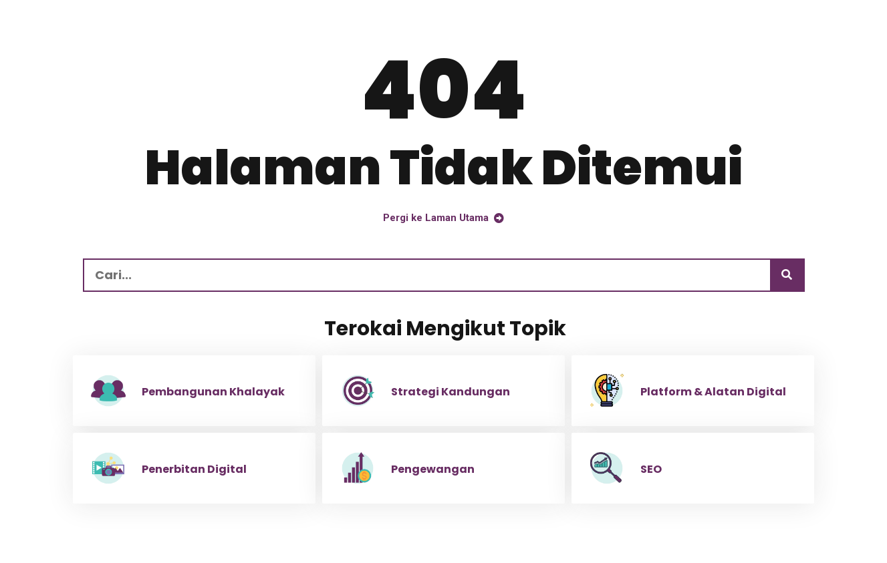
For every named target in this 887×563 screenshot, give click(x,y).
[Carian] (786, 275)
